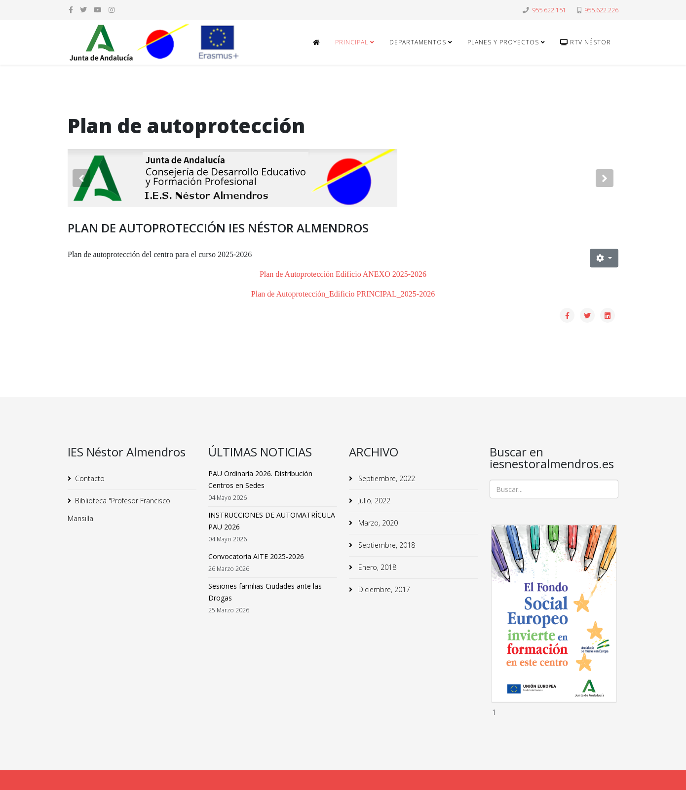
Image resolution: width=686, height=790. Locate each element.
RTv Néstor (585, 42)
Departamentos (417, 42)
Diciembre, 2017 (383, 589)
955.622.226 (601, 10)
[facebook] (71, 9)
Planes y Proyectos (503, 42)
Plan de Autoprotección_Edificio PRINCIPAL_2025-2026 (343, 294)
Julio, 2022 (373, 500)
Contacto (90, 478)
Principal (351, 42)
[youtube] (98, 9)
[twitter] (83, 9)
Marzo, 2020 (377, 522)
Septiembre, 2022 (385, 478)
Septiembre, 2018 (385, 545)
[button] (81, 178)
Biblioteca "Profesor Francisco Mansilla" (119, 509)
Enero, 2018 (376, 567)
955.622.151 (549, 10)
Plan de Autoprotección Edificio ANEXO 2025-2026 (343, 274)
